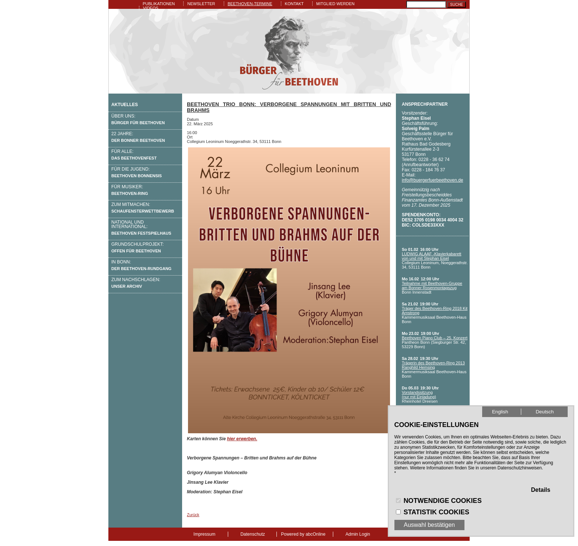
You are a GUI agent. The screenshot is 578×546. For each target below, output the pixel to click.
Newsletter (201, 3)
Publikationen (159, 3)
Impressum (204, 534)
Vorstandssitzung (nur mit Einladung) (419, 394)
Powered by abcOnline (303, 534)
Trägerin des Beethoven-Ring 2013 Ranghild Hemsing (433, 365)
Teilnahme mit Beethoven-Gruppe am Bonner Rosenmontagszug (432, 285)
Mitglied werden (335, 3)
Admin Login (357, 534)
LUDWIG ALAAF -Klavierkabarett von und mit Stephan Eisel (431, 256)
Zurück (193, 514)
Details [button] (540, 490)
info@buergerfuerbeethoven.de (432, 180)
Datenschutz (252, 534)
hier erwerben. (242, 438)
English (500, 411)
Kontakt (294, 3)
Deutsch (545, 411)
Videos (151, 8)
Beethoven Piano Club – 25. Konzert (434, 338)
